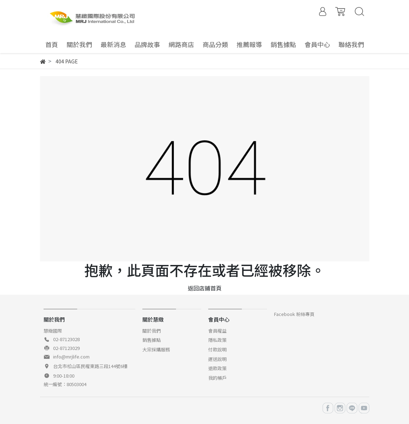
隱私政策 (217, 340)
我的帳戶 (217, 377)
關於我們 (151, 330)
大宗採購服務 (156, 349)
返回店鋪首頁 (205, 288)
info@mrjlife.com (71, 356)
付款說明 (217, 349)
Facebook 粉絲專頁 (294, 314)
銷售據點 (151, 340)
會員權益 (217, 330)
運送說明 (217, 359)
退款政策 (217, 368)
